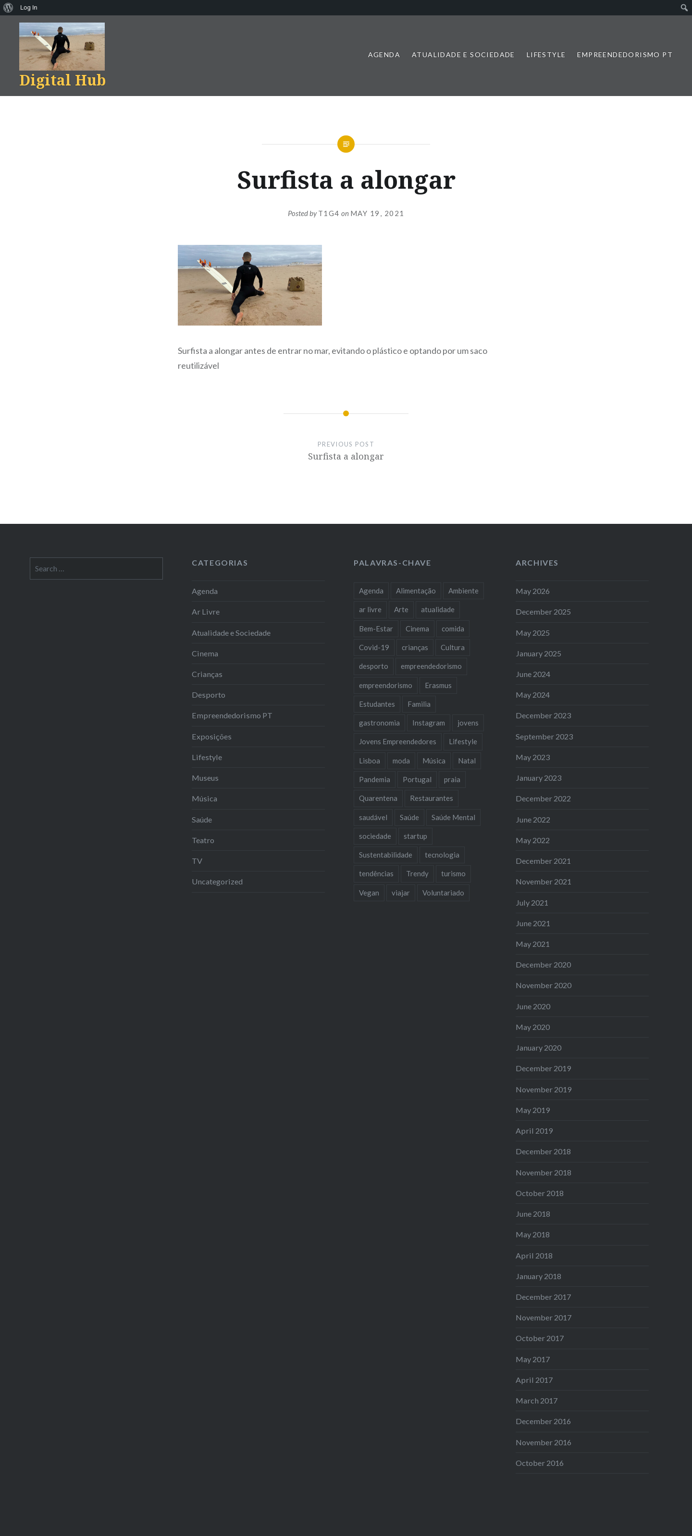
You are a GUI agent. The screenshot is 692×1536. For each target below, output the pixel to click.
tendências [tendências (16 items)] (376, 873)
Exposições (212, 736)
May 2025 (533, 632)
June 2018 (533, 1213)
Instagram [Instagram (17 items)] (428, 722)
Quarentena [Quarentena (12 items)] (378, 798)
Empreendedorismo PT (625, 54)
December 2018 (543, 1151)
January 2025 (538, 653)
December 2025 (543, 611)
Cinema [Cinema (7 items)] (417, 628)
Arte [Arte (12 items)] (401, 609)
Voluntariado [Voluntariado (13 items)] (443, 892)
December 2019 (543, 1068)
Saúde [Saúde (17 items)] (409, 817)
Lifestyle (546, 54)
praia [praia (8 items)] (452, 779)
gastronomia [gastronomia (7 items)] (379, 722)
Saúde (202, 819)
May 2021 (533, 943)
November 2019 (543, 1089)
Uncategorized (217, 881)
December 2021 (543, 860)
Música (204, 798)
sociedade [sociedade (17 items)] (375, 836)
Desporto (208, 694)
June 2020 (533, 1006)
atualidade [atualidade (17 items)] (438, 609)
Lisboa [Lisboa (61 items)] (369, 760)
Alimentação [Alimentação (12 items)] (416, 590)
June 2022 (533, 819)
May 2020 (533, 1026)
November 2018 (543, 1172)
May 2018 (533, 1234)
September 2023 (544, 736)
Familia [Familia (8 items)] (419, 704)
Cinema (205, 653)
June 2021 (533, 923)
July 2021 (532, 902)
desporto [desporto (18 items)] (373, 666)
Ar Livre (206, 611)
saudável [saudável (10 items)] (373, 817)
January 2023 (538, 777)
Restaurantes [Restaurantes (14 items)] (431, 798)
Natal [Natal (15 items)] (467, 760)
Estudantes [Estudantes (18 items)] (377, 704)
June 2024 (533, 673)
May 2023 (533, 757)
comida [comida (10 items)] (453, 628)
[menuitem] (8, 7)
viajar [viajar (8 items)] (401, 892)
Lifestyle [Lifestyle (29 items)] (463, 741)
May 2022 (533, 840)
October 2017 (540, 1337)
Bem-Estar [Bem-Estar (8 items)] (376, 628)
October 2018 (540, 1192)
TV (197, 860)
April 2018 (534, 1255)
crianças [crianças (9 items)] (415, 647)
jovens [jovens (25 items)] (468, 722)
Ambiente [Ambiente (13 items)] (463, 590)
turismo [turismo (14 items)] (453, 873)
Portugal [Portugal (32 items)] (417, 779)
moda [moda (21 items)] (401, 760)
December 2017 (543, 1296)
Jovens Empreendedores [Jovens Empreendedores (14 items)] (397, 741)
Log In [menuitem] (28, 7)
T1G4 (329, 213)
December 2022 (543, 798)
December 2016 (543, 1421)
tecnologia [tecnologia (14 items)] (442, 854)
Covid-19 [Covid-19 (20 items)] (374, 647)
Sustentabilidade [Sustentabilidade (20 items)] (385, 854)
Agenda (384, 54)
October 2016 (540, 1462)
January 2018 (538, 1276)
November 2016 (543, 1442)
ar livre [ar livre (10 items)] (370, 609)
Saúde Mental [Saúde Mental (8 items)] (453, 817)
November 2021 (543, 881)
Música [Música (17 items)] (433, 760)
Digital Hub (62, 80)
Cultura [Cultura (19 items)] (453, 647)
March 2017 (536, 1400)
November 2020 (543, 985)
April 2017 (534, 1379)
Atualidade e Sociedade (463, 54)
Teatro (203, 840)
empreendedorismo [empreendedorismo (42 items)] (431, 666)
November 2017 (543, 1317)
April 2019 (534, 1130)
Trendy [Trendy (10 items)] (417, 873)
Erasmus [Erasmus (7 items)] (438, 685)
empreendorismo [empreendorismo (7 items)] (385, 685)
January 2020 (538, 1047)
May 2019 (533, 1109)
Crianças (207, 673)
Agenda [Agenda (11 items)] (371, 590)
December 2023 (543, 715)
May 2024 (533, 694)
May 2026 (533, 590)
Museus (205, 777)
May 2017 (533, 1359)
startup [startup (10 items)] (415, 836)
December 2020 (543, 964)
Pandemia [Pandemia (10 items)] (374, 779)
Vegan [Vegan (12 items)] (369, 892)
